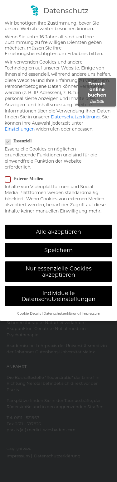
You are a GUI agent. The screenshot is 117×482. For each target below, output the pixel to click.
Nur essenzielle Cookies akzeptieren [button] (59, 271)
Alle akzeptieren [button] (58, 231)
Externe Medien (26, 178)
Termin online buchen (97, 92)
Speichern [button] (58, 250)
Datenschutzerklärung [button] (61, 314)
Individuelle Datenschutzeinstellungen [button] (58, 296)
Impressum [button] (91, 314)
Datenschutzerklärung (75, 117)
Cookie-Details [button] (29, 314)
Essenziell (20, 141)
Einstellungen (20, 129)
